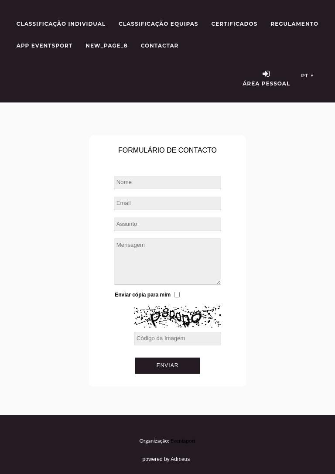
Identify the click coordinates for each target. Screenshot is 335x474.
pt (307, 75)
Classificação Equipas (158, 23)
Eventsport (183, 440)
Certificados (235, 23)
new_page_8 (106, 45)
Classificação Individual (61, 23)
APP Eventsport (45, 45)
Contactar (160, 45)
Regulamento (294, 23)
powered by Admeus (166, 459)
